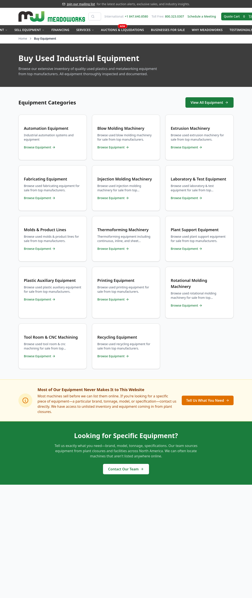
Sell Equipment (29, 30)
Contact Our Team (126, 469)
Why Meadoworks (207, 30)
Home (22, 38)
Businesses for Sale (168, 30)
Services (85, 30)
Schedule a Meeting (201, 16)
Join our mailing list (81, 4)
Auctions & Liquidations (122, 28)
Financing (60, 30)
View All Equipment (209, 102)
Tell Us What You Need (207, 400)
